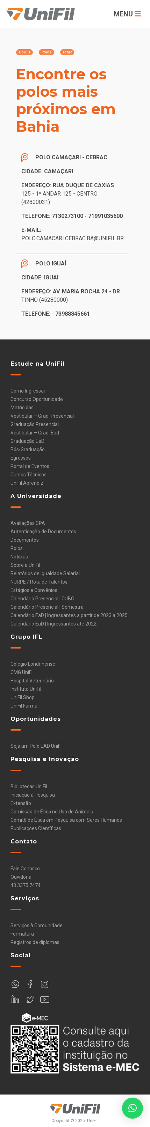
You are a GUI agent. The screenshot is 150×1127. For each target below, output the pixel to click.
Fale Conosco (25, 868)
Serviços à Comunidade (36, 925)
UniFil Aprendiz (26, 483)
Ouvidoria (20, 877)
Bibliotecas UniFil (28, 786)
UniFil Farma (23, 706)
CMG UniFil (22, 672)
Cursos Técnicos (28, 474)
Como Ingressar (27, 391)
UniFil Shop (22, 697)
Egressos (20, 458)
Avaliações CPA (27, 523)
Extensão (20, 803)
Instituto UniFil (25, 689)
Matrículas (22, 407)
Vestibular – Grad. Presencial (42, 416)
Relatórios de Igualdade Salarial (45, 573)
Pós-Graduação (27, 449)
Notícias (19, 556)
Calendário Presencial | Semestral (47, 607)
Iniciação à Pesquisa (32, 795)
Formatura (22, 934)
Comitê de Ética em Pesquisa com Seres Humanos (66, 820)
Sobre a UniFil (25, 565)
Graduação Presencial (34, 424)
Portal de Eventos (29, 466)
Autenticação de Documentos (43, 531)
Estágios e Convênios (33, 590)
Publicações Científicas (35, 828)
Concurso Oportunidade (36, 399)
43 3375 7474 (25, 885)
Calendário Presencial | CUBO (42, 598)
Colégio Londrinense (32, 664)
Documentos (24, 540)
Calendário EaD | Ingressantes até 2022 (53, 624)
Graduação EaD (27, 441)
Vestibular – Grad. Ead (34, 433)
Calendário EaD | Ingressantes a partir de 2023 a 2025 (69, 615)
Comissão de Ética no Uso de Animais (51, 811)
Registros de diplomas (34, 942)
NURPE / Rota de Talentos (38, 582)
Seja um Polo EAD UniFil (36, 746)
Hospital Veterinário (32, 680)
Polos (16, 548)
